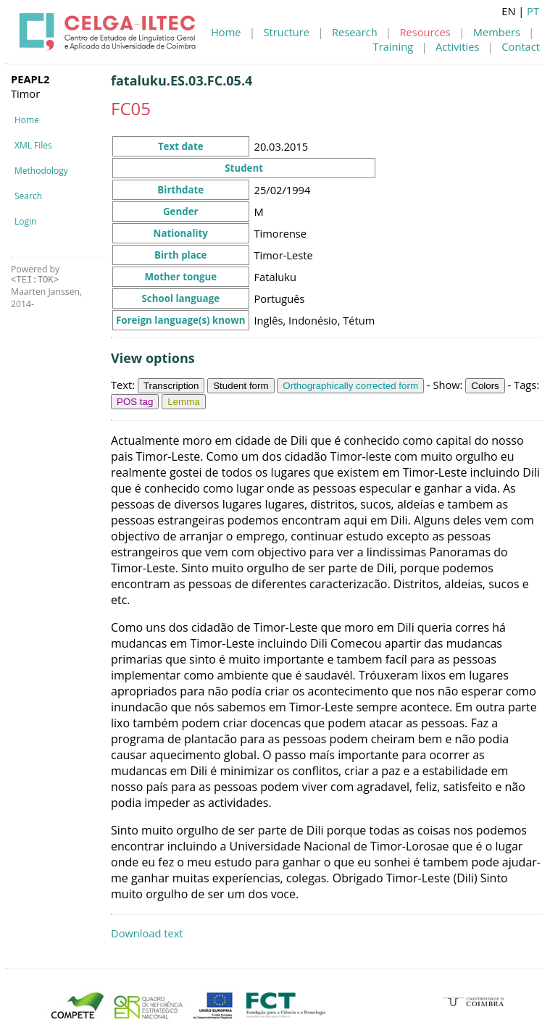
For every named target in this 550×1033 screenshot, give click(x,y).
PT (533, 11)
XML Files (33, 145)
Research (355, 32)
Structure (286, 32)
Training (393, 46)
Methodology (41, 170)
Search (28, 196)
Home (226, 32)
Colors (485, 385)
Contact (520, 46)
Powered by (35, 274)
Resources (425, 32)
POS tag (135, 401)
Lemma (183, 401)
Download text (147, 933)
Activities (457, 46)
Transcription (171, 385)
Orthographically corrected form (350, 385)
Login (25, 221)
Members (496, 32)
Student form (240, 385)
